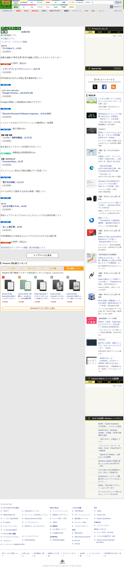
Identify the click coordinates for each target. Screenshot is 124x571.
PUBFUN (97, 522)
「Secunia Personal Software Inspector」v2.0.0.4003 (26, 114)
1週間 (109, 32)
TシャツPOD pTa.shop (105, 532)
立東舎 (55, 522)
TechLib (77, 544)
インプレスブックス (31, 536)
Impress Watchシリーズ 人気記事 (105, 379)
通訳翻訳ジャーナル (81, 518)
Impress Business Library (33, 518)
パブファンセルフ (103, 525)
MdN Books (78, 533)
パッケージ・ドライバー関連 (14, 42)
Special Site (96, 69)
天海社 (99, 511)
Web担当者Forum (9, 515)
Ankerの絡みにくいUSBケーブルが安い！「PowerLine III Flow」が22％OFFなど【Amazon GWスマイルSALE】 (109, 284)
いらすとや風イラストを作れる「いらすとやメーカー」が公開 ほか (109, 101)
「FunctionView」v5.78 (12, 161)
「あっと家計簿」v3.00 (11, 227)
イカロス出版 (76, 508)
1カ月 (119, 32)
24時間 (99, 32)
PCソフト (32, 268)
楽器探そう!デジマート (60, 515)
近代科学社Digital (58, 540)
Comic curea (101, 515)
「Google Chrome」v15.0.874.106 (17, 93)
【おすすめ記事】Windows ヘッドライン (106, 418)
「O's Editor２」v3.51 (11, 48)
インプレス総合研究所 (10, 518)
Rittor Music (54, 508)
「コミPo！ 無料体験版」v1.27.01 (16, 138)
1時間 (90, 32)
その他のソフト (8, 38)
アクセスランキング (99, 29)
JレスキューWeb (80, 522)
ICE (95, 508)
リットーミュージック (60, 511)
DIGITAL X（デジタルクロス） (35, 526)
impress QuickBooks (104, 518)
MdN (73, 530)
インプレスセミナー (31, 522)
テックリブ (76, 540)
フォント (101, 11)
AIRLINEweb (79, 511)
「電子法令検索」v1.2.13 (12, 182)
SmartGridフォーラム (32, 511)
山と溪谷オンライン (59, 529)
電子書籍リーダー (74, 268)
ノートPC (11, 268)
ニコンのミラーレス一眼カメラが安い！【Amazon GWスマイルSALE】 (109, 205)
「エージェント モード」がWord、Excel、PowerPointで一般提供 (109, 448)
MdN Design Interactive (82, 537)
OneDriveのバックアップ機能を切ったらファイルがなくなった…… (109, 478)
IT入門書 (52, 268)
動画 (93, 11)
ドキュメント (76, 11)
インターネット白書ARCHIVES (14, 544)
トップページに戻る (42, 255)
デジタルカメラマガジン (11, 537)
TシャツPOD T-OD (59, 518)
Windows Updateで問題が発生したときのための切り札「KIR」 (109, 463)
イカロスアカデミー (81, 526)
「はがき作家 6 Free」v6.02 (13, 206)
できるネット (7, 540)
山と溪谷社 (54, 526)
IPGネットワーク (100, 529)
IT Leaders (6, 522)
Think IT (6, 511)
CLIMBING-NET (58, 533)
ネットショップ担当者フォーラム (36, 515)
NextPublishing (30, 540)
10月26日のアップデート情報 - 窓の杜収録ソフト (23, 247)
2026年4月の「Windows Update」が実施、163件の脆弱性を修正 (109, 432)
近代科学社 (54, 537)
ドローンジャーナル (10, 526)
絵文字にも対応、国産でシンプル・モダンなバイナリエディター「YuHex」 (109, 345)
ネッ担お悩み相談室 (10, 530)
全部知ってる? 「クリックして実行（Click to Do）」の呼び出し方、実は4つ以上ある (109, 158)
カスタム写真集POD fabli (106, 536)
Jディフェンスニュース (83, 515)
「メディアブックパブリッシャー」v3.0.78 (20, 69)
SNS (86, 11)
